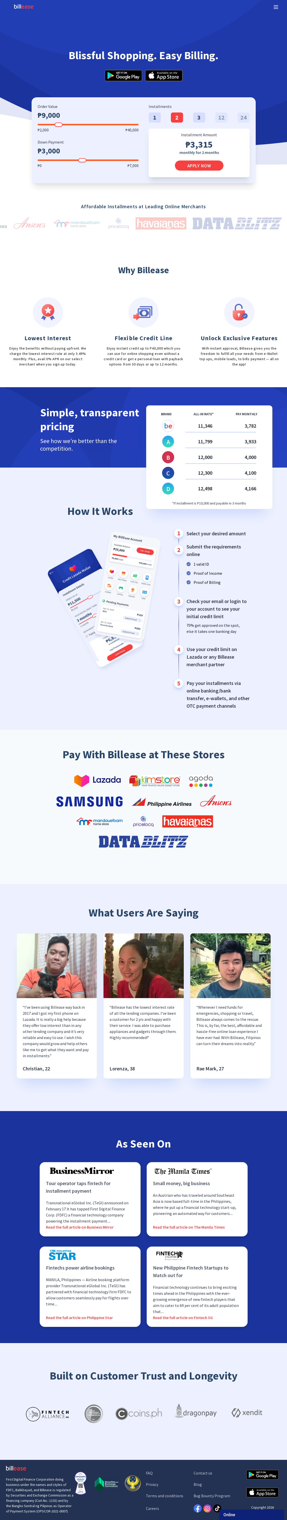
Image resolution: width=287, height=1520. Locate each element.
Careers (152, 1508)
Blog (198, 1484)
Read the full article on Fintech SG (183, 1317)
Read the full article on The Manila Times (189, 1227)
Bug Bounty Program (212, 1495)
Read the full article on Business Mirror (80, 1227)
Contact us (203, 1473)
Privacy (152, 1484)
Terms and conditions (164, 1495)
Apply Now (199, 166)
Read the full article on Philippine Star (79, 1317)
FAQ (149, 1473)
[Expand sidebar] (276, 7)
